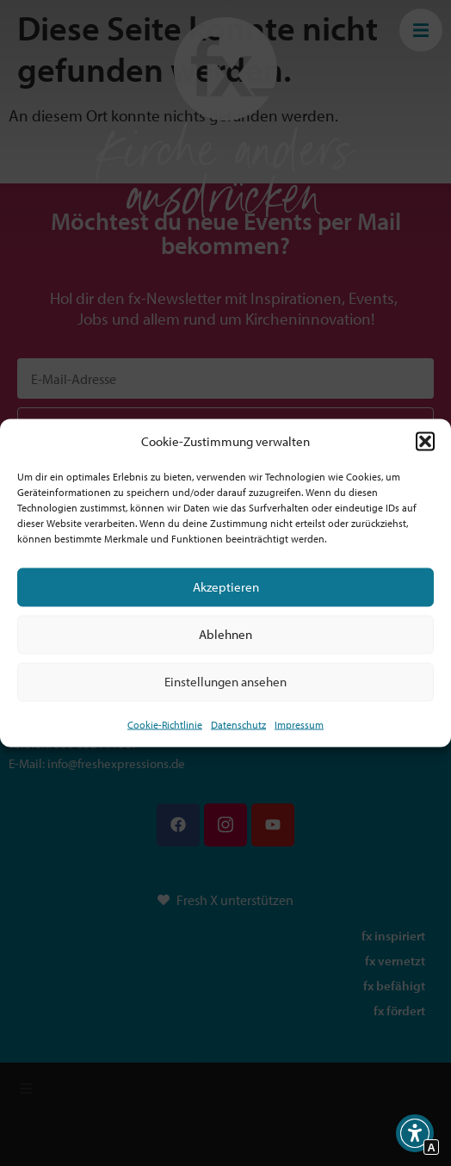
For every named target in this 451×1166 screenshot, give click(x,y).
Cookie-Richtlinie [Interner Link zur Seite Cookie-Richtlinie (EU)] (164, 723)
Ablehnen (225, 634)
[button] (425, 441)
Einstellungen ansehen (225, 681)
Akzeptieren (226, 587)
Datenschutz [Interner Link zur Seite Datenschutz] (238, 723)
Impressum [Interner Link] (299, 723)
